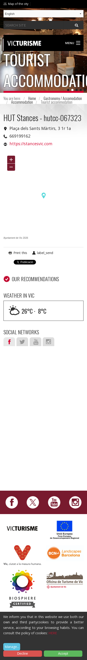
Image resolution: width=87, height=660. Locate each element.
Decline (22, 653)
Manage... (12, 646)
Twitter (22, 341)
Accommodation (22, 102)
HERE (52, 633)
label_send (45, 253)
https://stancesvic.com (31, 143)
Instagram (48, 341)
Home (32, 98)
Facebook (9, 341)
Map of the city (18, 4)
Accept (63, 653)
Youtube (35, 341)
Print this (20, 253)
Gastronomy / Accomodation (63, 98)
